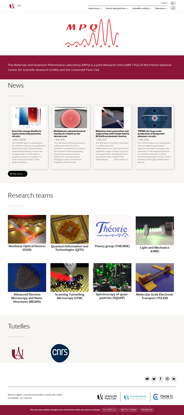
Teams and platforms (116, 8)
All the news (16, 173)
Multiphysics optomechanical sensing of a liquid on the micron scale (69, 134)
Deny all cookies (128, 410)
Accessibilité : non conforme (20, 398)
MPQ (15, 139)
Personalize (146, 410)
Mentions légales (15, 394)
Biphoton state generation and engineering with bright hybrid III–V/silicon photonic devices (112, 134)
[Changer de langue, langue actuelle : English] (173, 3)
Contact (164, 3)
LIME (57, 139)
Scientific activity (140, 8)
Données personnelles (33, 394)
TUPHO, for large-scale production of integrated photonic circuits (151, 134)
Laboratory (93, 8)
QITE (104, 139)
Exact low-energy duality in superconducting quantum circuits (26, 134)
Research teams (30, 195)
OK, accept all (109, 410)
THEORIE (22, 139)
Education (160, 8)
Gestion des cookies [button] (53, 394)
